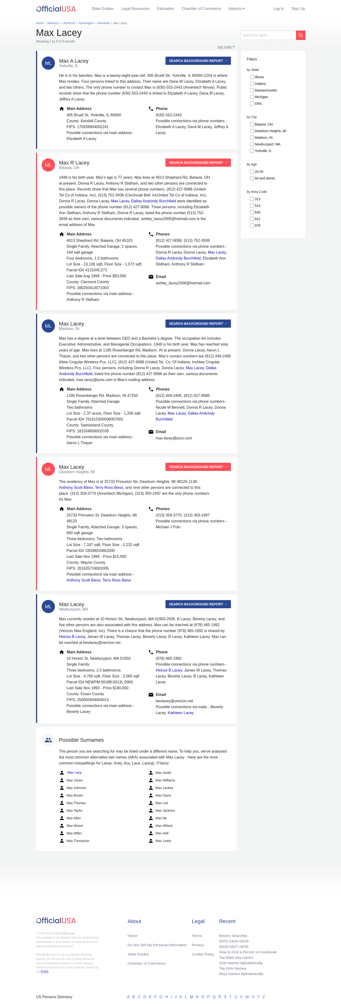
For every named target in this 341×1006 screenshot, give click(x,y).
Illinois (259, 77)
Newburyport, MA (267, 144)
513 (257, 206)
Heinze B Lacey (72, 637)
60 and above (265, 178)
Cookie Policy (203, 953)
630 (257, 212)
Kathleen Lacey (181, 713)
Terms (197, 934)
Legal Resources (135, 9)
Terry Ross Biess (109, 488)
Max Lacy (70, 773)
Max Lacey (120, 201)
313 (257, 199)
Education (165, 9)
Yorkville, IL (263, 151)
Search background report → (198, 61)
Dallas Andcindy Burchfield (153, 201)
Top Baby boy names (234, 956)
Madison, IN (264, 137)
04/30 (232, 939)
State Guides (103, 9)
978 (257, 225)
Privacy (198, 943)
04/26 (242, 945)
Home (133, 934)
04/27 (232, 945)
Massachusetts (266, 90)
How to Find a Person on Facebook (247, 951)
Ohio (258, 103)
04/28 (222, 945)
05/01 (222, 939)
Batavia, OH (264, 124)
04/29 (242, 939)
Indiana (260, 84)
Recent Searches (231, 934)
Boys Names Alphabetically (240, 973)
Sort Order (224, 47)
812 (257, 219)
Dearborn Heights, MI (270, 131)
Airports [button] (235, 9)
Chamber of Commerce (201, 9)
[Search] (268, 35)
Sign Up (298, 9)
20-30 (259, 171)
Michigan (261, 97)
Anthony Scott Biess (76, 488)
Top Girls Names (231, 968)
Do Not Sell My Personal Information (158, 943)
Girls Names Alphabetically (239, 962)
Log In (279, 9)
